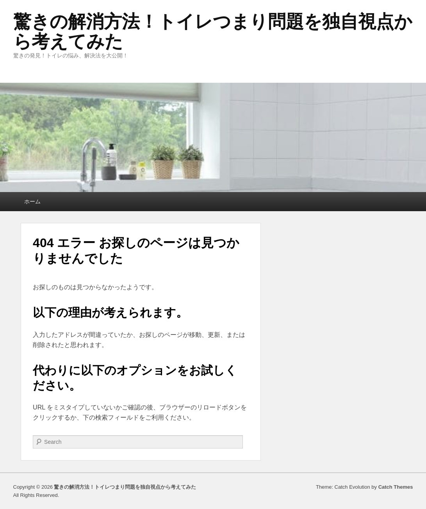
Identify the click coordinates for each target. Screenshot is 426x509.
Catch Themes (395, 487)
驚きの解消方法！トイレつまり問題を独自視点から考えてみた (212, 31)
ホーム (32, 201)
